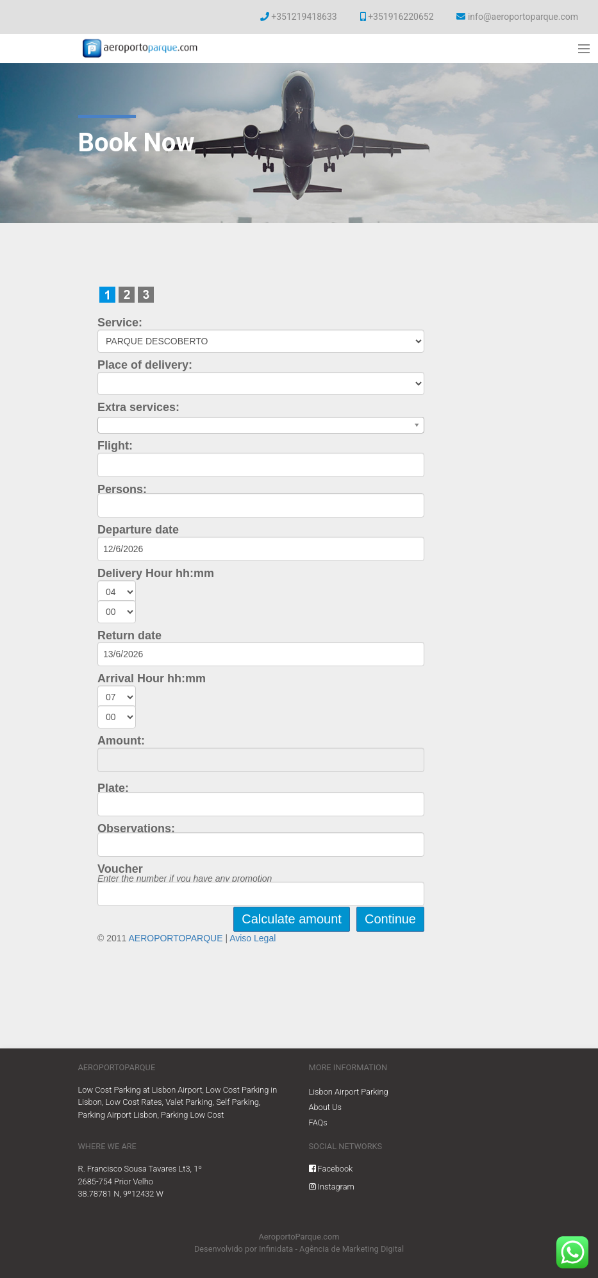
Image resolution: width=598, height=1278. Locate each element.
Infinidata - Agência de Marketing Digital (331, 1249)
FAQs (318, 1122)
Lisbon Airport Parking (348, 1092)
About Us (325, 1107)
